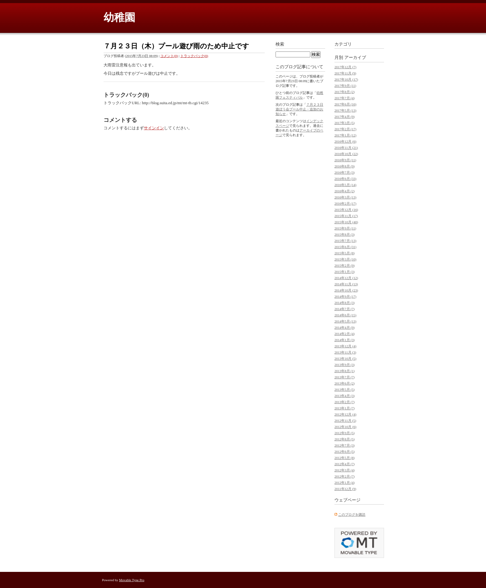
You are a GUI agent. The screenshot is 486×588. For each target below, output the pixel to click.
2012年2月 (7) (344, 476)
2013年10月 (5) (345, 358)
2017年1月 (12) (345, 135)
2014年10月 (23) (346, 290)
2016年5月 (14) (345, 185)
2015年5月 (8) (344, 253)
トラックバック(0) (194, 56)
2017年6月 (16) (345, 104)
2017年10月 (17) (346, 79)
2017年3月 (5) (344, 123)
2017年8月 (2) (344, 92)
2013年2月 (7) (344, 402)
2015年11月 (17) (346, 216)
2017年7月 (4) (344, 98)
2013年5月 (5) (344, 389)
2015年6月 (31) (345, 247)
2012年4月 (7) (344, 464)
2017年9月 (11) (345, 85)
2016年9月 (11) (345, 160)
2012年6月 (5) (344, 451)
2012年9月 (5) (344, 433)
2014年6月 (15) (345, 315)
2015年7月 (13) (345, 241)
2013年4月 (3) (344, 396)
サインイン (154, 128)
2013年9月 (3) (344, 365)
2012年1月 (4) (344, 482)
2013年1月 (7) (344, 408)
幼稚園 (119, 17)
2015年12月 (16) (346, 210)
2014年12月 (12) (346, 278)
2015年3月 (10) (345, 259)
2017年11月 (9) (345, 73)
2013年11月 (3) (345, 352)
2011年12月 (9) (345, 489)
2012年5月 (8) (344, 458)
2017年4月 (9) (344, 116)
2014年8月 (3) (344, 303)
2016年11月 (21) (346, 147)
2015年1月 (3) (344, 272)
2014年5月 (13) (345, 321)
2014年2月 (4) (344, 334)
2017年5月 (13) (345, 110)
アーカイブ (355, 57)
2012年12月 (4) (345, 414)
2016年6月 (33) (345, 178)
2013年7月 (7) (344, 377)
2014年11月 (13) (346, 284)
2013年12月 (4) (345, 346)
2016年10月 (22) (346, 154)
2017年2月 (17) (345, 129)
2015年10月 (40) (346, 222)
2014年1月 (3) (344, 340)
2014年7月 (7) (344, 309)
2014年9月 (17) (345, 296)
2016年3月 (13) (345, 197)
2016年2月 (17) (345, 203)
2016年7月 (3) (344, 172)
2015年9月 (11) (345, 228)
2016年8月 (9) (344, 166)
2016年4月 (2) (344, 191)
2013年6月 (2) (344, 383)
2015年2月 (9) (344, 265)
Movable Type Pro (131, 580)
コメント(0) (169, 56)
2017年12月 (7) (345, 67)
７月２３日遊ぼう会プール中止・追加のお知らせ (299, 109)
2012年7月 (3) (344, 445)
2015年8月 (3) (344, 234)
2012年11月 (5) (345, 420)
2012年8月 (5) (344, 439)
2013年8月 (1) (344, 371)
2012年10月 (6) (345, 427)
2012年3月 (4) (344, 470)
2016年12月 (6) (345, 141)
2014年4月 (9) (344, 327)
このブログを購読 (351, 514)
